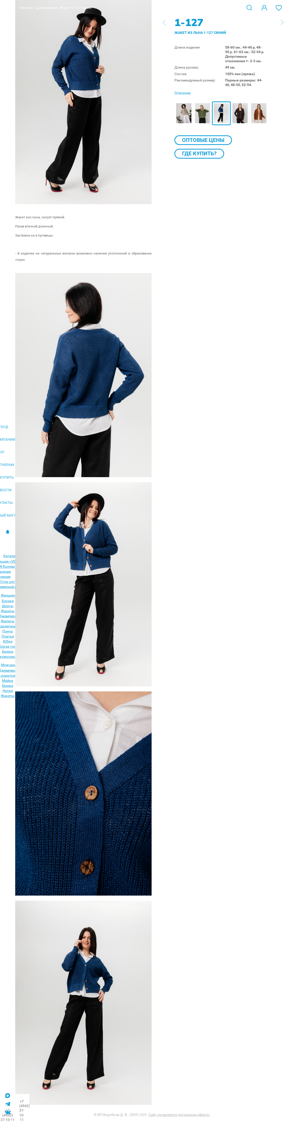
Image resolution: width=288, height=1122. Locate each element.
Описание (182, 93)
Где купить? (199, 154)
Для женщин (47, 8)
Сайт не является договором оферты (179, 1115)
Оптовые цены (203, 140)
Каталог (27, 8)
